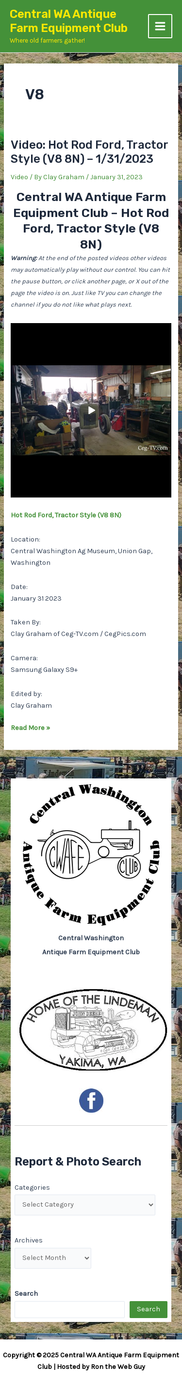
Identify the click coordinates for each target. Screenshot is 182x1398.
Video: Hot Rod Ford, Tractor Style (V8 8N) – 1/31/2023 (89, 152)
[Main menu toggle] (160, 26)
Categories (32, 1187)
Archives (29, 1240)
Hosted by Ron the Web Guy (101, 1367)
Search (148, 1309)
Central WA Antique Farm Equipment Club (69, 21)
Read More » (30, 728)
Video (19, 177)
